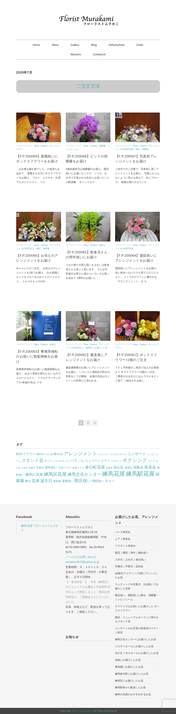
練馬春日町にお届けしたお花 (131, 673)
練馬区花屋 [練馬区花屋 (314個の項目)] (55, 474)
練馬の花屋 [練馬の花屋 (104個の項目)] (34, 474)
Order (139, 44)
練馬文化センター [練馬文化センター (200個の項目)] (84, 474)
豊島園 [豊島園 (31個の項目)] (57, 481)
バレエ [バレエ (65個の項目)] (83, 460)
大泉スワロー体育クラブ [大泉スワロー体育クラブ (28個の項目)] (71, 467)
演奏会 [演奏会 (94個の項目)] (138, 467)
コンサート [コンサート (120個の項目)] (136, 454)
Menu (55, 44)
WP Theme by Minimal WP (105, 711)
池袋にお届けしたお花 (128, 659)
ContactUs (99, 54)
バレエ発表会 (122, 531)
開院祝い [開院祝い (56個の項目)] (98, 481)
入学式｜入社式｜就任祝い (130, 559)
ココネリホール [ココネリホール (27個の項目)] (118, 454)
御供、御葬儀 (141, 149)
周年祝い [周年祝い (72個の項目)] (51, 467)
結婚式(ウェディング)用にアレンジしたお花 (136, 575)
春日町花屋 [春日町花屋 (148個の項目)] (95, 467)
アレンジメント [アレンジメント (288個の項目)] (80, 453)
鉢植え (102, 245)
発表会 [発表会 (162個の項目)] (150, 467)
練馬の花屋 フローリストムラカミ (76, 711)
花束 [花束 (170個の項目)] (36, 480)
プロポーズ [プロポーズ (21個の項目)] (116, 461)
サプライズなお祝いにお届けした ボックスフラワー (137, 608)
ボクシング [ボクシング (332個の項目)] (134, 460)
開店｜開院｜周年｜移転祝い (131, 552)
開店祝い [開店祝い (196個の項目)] (82, 480)
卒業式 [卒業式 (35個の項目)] (40, 467)
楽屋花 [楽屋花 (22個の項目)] (109, 468)
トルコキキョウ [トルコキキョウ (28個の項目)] (61, 461)
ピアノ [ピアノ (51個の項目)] (105, 460)
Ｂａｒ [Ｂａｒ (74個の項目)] (110, 481)
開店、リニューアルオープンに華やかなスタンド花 (137, 619)
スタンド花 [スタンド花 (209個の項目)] (32, 460)
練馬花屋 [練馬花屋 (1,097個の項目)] (113, 473)
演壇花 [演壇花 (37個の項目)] (128, 467)
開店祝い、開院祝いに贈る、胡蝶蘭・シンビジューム (137, 597)
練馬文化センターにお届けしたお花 (135, 639)
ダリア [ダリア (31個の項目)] (48, 461)
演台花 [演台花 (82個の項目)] (118, 467)
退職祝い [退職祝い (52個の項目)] (68, 481)
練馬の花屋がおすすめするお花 (133, 694)
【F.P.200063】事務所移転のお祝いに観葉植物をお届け (37, 357)
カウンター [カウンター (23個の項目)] (103, 454)
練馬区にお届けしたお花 (129, 680)
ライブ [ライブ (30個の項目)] (151, 461)
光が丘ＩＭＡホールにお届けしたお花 (137, 653)
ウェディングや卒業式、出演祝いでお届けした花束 (137, 586)
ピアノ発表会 (122, 538)
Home (36, 44)
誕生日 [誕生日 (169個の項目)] (46, 480)
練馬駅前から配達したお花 (130, 687)
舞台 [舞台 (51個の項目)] (28, 481)
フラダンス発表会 (125, 545)
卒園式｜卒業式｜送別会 (129, 566)
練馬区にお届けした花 (96, 348)
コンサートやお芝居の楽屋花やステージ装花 (137, 630)
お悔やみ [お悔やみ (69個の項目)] (56, 454)
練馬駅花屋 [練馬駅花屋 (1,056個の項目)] (140, 474)
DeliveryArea (116, 44)
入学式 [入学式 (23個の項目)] (24, 468)
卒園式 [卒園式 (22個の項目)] (32, 468)
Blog (94, 44)
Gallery (75, 44)
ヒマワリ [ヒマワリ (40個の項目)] (94, 460)
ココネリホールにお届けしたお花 (134, 646)
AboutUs (75, 54)
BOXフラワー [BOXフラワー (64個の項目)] (25, 454)
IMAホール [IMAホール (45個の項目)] (42, 454)
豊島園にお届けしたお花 (129, 666)
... (46, 182)
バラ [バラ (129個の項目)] (74, 460)
